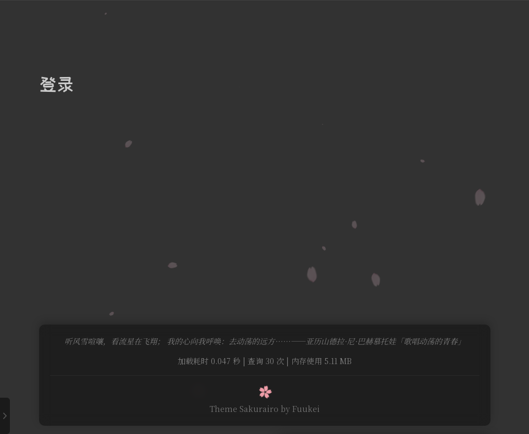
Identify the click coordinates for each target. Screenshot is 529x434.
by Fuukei (300, 408)
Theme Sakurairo (244, 408)
